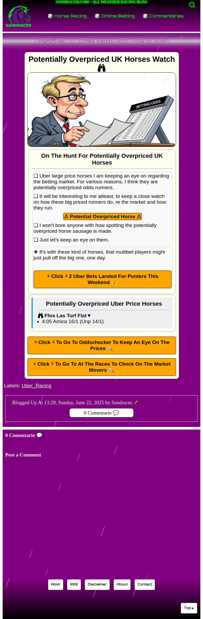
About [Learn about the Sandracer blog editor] (122, 584)
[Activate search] (192, 4)
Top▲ (189, 608)
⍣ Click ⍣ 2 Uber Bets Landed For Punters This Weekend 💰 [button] (102, 279)
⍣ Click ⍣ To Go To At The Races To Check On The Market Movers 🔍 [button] (101, 367)
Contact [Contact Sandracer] (144, 584)
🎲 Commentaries (163, 15)
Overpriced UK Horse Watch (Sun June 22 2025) (101, 41)
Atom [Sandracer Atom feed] (55, 584)
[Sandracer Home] (18, 16)
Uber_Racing (36, 385)
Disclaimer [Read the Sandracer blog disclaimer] (97, 584)
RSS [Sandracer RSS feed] (74, 584)
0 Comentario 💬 (101, 413)
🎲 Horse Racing (67, 15)
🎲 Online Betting (115, 15)
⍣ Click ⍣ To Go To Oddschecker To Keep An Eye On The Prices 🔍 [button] (102, 345)
